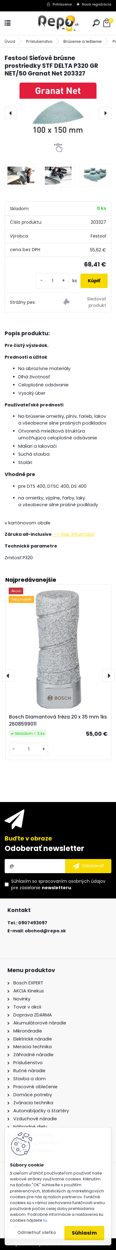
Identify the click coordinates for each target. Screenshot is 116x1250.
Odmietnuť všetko (36, 1233)
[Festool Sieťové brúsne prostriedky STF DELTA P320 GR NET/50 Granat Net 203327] (58, 113)
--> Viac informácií (73, 534)
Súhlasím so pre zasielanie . (58, 884)
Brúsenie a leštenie (82, 41)
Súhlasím (84, 1232)
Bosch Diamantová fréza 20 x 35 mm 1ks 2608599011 (58, 720)
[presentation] (11, 113)
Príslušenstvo (39, 41)
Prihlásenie (62, 4)
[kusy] (52, 280)
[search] (96, 23)
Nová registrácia (96, 4)
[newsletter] (88, 866)
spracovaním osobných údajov (71, 881)
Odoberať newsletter (44, 848)
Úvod (10, 41)
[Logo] (58, 23)
